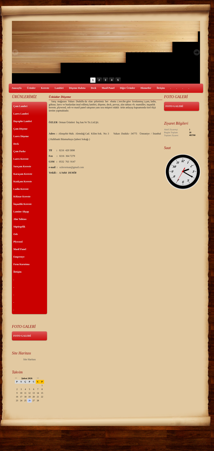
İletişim (161, 88)
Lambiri (59, 88)
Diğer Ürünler (127, 88)
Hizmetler (146, 88)
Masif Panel (108, 88)
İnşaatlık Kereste (22, 204)
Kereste (45, 88)
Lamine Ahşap (21, 211)
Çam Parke (19, 151)
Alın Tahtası (19, 219)
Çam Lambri (20, 106)
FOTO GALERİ (22, 335)
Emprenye (18, 256)
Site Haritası (29, 359)
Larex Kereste (21, 158)
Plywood (18, 241)
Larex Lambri (21, 113)
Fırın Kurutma (21, 264)
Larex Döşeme (21, 136)
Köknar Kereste (22, 196)
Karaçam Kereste (22, 173)
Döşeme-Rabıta (77, 88)
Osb (15, 234)
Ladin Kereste (21, 189)
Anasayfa (16, 88)
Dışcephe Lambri (22, 121)
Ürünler (31, 88)
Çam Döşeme (20, 128)
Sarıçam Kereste (22, 166)
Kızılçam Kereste (22, 181)
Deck (93, 88)
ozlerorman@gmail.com (71, 167)
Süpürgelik (19, 226)
